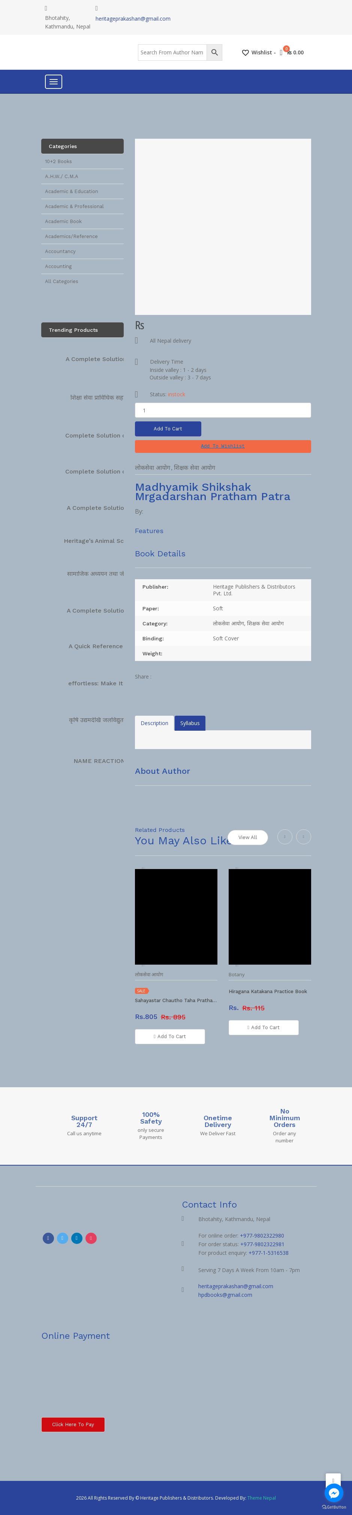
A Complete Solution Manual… (111, 507)
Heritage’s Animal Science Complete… (120, 540)
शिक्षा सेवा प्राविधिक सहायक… (104, 397)
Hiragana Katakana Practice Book (268, 991)
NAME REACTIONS (101, 760)
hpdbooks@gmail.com (225, 1294)
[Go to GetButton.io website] (334, 1507)
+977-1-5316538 (269, 1252)
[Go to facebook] (334, 1493)
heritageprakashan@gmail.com (133, 18)
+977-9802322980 (262, 1235)
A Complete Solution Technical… (113, 359)
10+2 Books (58, 161)
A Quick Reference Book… (107, 646)
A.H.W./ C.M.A (61, 176)
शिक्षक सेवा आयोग (194, 467)
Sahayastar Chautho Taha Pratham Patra (176, 1000)
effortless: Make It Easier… (108, 683)
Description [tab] (154, 723)
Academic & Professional (74, 206)
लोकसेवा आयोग (152, 467)
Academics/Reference (71, 236)
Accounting (58, 266)
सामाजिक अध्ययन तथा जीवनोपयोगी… (109, 573)
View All (247, 837)
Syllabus (190, 723)
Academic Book (63, 221)
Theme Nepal (261, 1498)
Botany (237, 974)
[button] (223, 446)
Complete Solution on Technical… (114, 435)
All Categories (61, 281)
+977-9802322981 (262, 1244)
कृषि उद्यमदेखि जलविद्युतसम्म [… (105, 720)
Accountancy (60, 251)
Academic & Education (71, 191)
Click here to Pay (73, 1424)
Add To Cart (168, 429)
